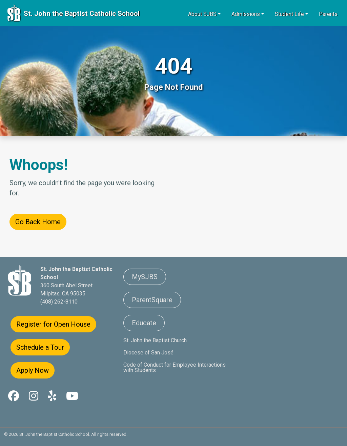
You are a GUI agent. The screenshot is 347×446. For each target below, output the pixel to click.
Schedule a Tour (40, 347)
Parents (328, 14)
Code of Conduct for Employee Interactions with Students (174, 367)
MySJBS (145, 277)
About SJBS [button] (202, 14)
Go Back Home (38, 222)
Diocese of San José (148, 352)
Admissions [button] (245, 14)
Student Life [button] (289, 14)
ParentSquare (152, 300)
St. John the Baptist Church (155, 340)
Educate (144, 323)
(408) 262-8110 (59, 301)
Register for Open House (53, 324)
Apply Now (32, 370)
